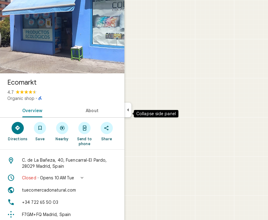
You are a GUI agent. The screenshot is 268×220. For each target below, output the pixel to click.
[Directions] (18, 131)
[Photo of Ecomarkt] (62, 36)
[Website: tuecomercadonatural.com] (62, 190)
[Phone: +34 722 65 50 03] (62, 202)
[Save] (40, 131)
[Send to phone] (84, 133)
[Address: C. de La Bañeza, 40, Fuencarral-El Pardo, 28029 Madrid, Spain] (62, 163)
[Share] (106, 131)
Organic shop (20, 98)
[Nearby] (62, 131)
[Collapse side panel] (127, 110)
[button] (62, 178)
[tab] (31, 110)
